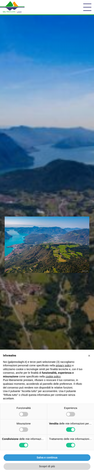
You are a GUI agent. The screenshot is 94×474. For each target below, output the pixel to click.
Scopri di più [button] (47, 466)
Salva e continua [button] (47, 457)
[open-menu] (87, 7)
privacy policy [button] (64, 365)
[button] (89, 356)
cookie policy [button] (53, 376)
